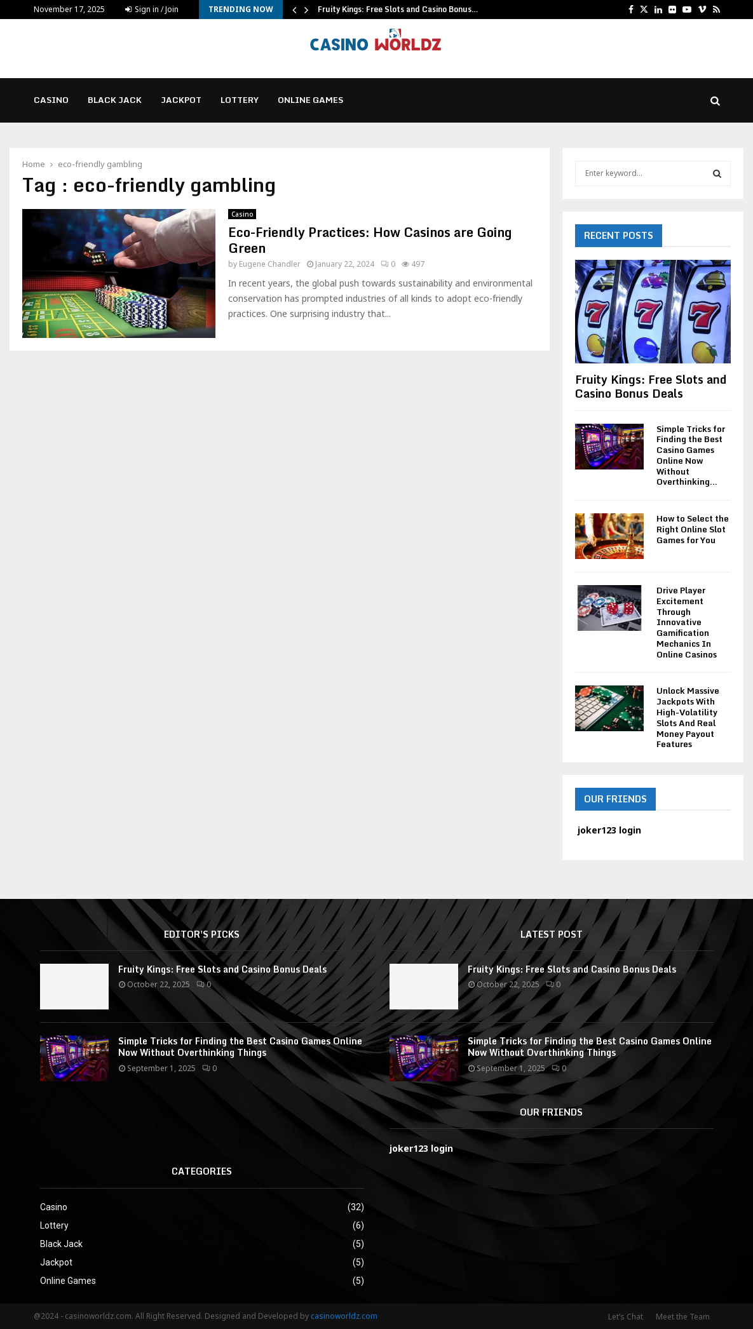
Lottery (239, 100)
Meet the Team (683, 1316)
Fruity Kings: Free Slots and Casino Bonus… (398, 9)
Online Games (310, 100)
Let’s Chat (625, 1316)
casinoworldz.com (344, 1316)
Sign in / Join (152, 9)
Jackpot (181, 100)
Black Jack (115, 100)
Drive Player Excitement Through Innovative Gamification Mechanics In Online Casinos (686, 622)
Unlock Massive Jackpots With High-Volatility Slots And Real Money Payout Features (687, 717)
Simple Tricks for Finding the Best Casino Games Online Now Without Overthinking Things (240, 1047)
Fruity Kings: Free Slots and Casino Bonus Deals (650, 386)
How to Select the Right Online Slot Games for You (692, 529)
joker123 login (421, 1148)
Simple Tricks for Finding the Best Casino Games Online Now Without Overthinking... (690, 455)
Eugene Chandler (270, 264)
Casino (51, 100)
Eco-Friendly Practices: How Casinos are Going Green (370, 240)
